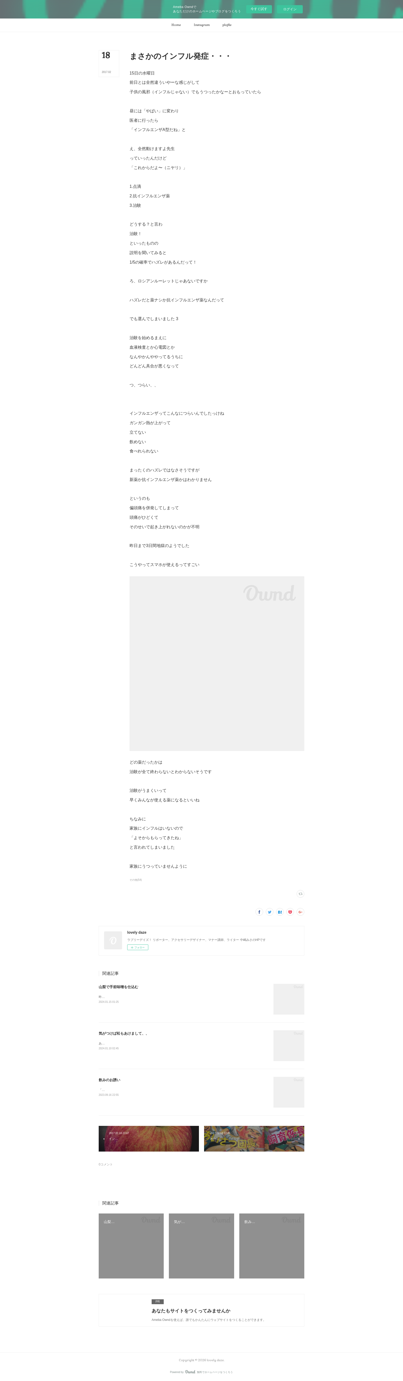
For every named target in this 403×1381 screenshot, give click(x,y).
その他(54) (136, 879)
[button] (176, 25)
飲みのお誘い (109, 1080)
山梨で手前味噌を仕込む (118, 987)
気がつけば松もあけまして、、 (124, 1033)
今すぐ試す (259, 9)
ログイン (290, 9)
